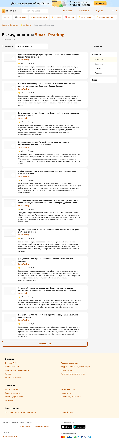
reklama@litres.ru (10, 436)
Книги (8, 17)
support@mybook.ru (42, 426)
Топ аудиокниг (86, 17)
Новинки (57, 17)
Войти (114, 11)
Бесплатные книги (40, 17)
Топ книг (71, 17)
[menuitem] (103, 63)
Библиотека (84, 11)
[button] (103, 54)
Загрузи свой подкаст (107, 17)
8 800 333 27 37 (26, 426)
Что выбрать (68, 11)
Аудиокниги (21, 17)
